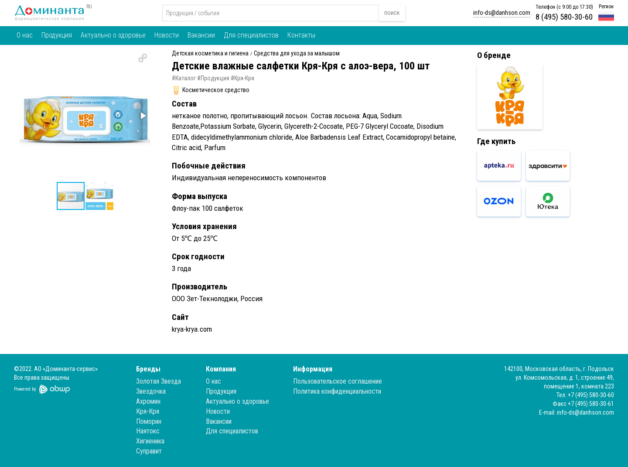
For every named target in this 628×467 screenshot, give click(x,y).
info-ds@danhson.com (501, 12)
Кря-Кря (147, 411)
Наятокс (148, 431)
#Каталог (184, 78)
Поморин (148, 421)
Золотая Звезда (158, 381)
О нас (25, 35)
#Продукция (213, 78)
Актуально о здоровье (113, 35)
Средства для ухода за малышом (297, 53)
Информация (312, 369)
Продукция (56, 35)
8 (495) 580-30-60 (564, 17)
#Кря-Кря (242, 78)
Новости (166, 35)
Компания (221, 369)
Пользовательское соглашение (337, 381)
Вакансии (201, 35)
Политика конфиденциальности (337, 391)
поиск (392, 12)
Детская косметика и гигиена (210, 53)
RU (89, 6)
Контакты (301, 35)
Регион (606, 6)
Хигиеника (150, 441)
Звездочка (151, 391)
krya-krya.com (192, 329)
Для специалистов (251, 35)
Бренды (148, 369)
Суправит (149, 451)
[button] (143, 58)
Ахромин (148, 401)
